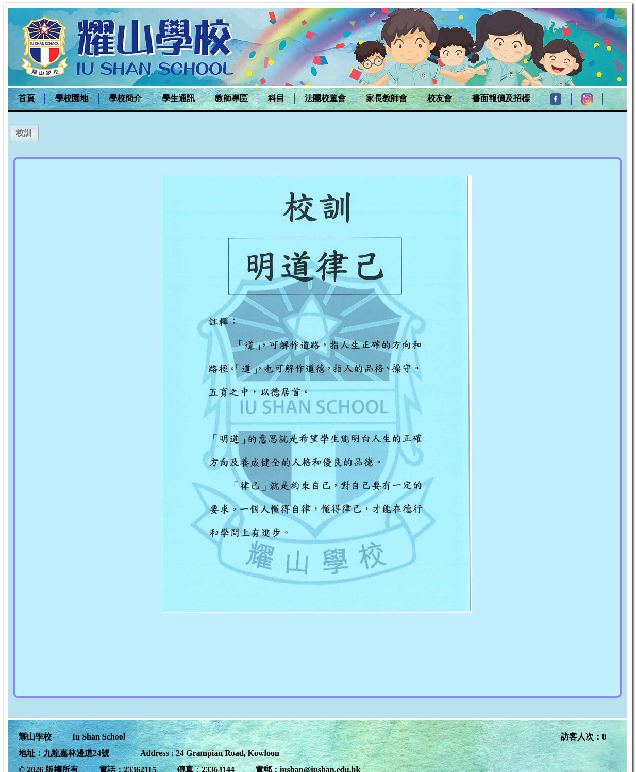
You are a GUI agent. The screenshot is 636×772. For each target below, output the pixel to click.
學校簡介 (125, 98)
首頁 (26, 98)
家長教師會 (386, 98)
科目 (276, 98)
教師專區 (231, 98)
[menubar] (305, 99)
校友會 (439, 98)
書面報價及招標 (501, 98)
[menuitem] (26, 98)
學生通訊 (178, 98)
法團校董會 (325, 98)
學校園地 (71, 98)
